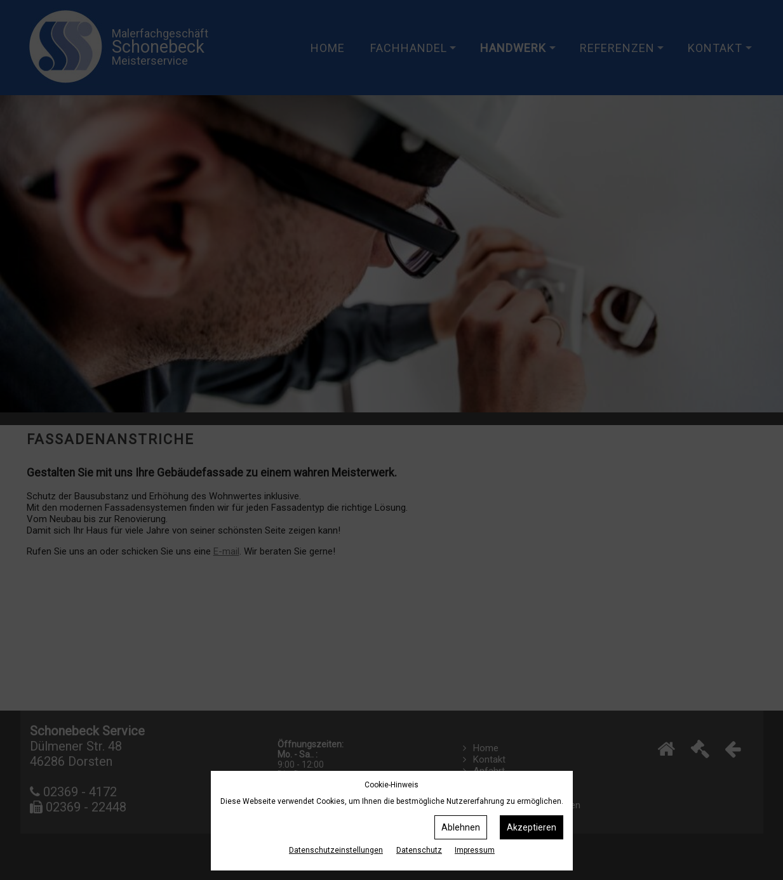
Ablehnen (460, 827)
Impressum (475, 850)
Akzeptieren (531, 827)
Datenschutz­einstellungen (336, 850)
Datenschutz (419, 850)
